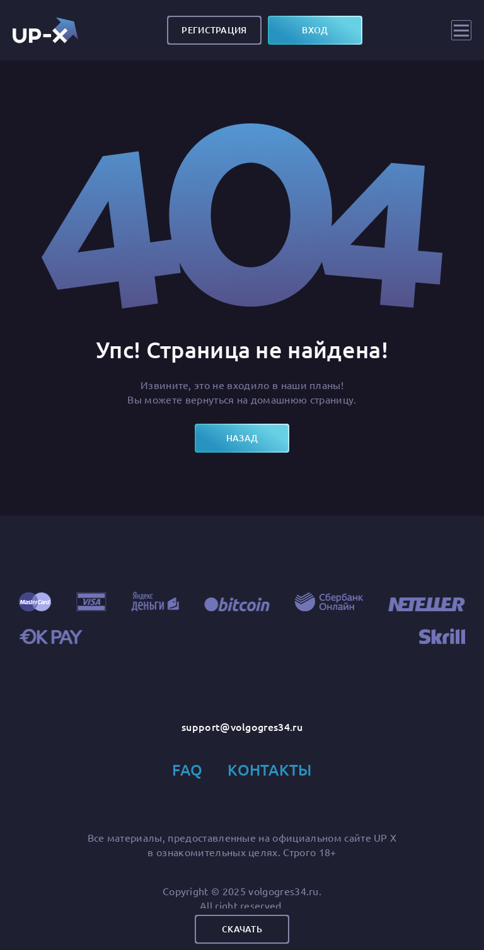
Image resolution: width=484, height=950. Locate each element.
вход (315, 30)
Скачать (242, 929)
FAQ (187, 769)
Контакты (270, 769)
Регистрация (214, 30)
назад (242, 438)
